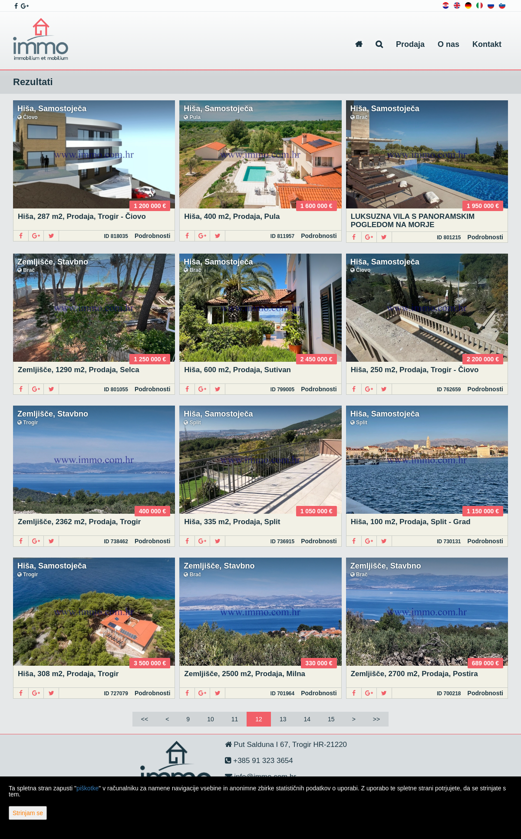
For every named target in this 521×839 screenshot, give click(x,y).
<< (144, 719)
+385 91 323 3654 (262, 760)
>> (376, 719)
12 (258, 719)
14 (306, 719)
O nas (448, 44)
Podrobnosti (152, 235)
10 (210, 719)
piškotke (87, 788)
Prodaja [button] (410, 44)
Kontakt (486, 44)
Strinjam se (28, 812)
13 (283, 719)
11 (234, 719)
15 (331, 719)
